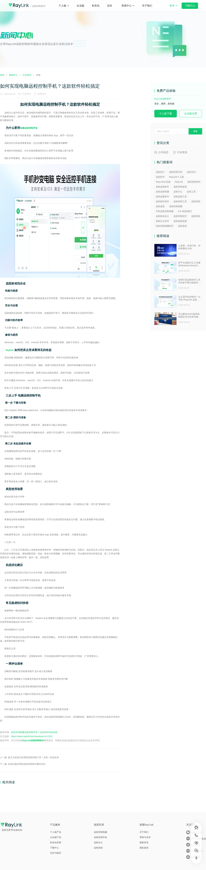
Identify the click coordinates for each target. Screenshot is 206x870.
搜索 (195, 131)
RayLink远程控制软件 (33, 740)
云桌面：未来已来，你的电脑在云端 (189, 247)
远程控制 (195, 201)
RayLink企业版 (163, 182)
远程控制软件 (180, 216)
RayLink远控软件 (162, 99)
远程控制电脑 (175, 206)
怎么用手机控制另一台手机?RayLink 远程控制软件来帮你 (189, 298)
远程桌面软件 (162, 186)
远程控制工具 (180, 201)
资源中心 (126, 5)
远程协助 (195, 216)
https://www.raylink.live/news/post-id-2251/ (32, 736)
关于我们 (147, 5)
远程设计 (43, 94)
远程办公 (178, 191)
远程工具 (191, 191)
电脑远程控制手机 (29, 128)
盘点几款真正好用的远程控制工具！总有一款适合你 (33, 757)
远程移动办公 (162, 216)
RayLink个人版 (176, 177)
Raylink (10, 350)
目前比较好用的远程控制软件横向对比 (27, 764)
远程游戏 (182, 226)
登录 (173, 7)
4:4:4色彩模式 (185, 211)
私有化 (96, 5)
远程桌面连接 (180, 221)
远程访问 (191, 172)
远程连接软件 (162, 196)
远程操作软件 (162, 201)
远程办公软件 (162, 221)
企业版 (80, 5)
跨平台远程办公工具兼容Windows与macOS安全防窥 (189, 264)
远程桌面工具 (180, 196)
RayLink (179, 182)
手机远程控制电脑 (165, 211)
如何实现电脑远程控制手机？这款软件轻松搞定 (34, 732)
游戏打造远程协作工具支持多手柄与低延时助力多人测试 (189, 281)
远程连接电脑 (162, 191)
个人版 (62, 5)
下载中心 (190, 5)
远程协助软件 (194, 182)
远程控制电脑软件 (165, 226)
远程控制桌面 (180, 186)
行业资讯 (26, 94)
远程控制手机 (175, 172)
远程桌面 (160, 206)
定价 (109, 5)
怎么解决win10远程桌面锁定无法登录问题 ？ (189, 315)
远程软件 (160, 177)
